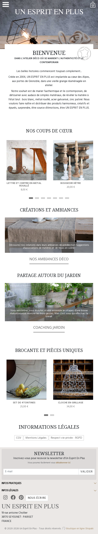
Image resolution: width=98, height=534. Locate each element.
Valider (86, 471)
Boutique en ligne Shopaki (77, 529)
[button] (49, 483)
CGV (18, 438)
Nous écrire (37, 498)
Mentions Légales (36, 438)
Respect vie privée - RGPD (66, 438)
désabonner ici (63, 462)
